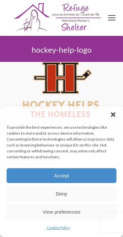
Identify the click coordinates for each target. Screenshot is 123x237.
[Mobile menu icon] (111, 17)
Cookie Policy (58, 227)
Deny (61, 194)
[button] (113, 114)
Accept (61, 175)
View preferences (62, 212)
